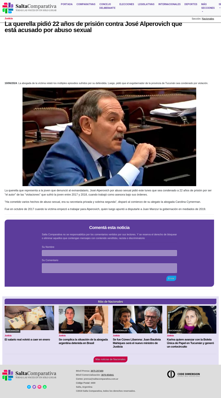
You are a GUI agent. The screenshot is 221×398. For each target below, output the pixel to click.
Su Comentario (50, 260)
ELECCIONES (126, 4)
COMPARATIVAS (85, 4)
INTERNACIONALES (169, 4)
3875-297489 (97, 371)
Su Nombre (48, 247)
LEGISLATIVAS (146, 4)
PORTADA (67, 4)
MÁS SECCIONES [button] (208, 6)
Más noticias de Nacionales (111, 359)
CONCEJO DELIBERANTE (107, 6)
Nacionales (208, 18)
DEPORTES (190, 4)
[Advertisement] (109, 58)
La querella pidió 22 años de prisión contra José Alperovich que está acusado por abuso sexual (93, 26)
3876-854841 (107, 375)
